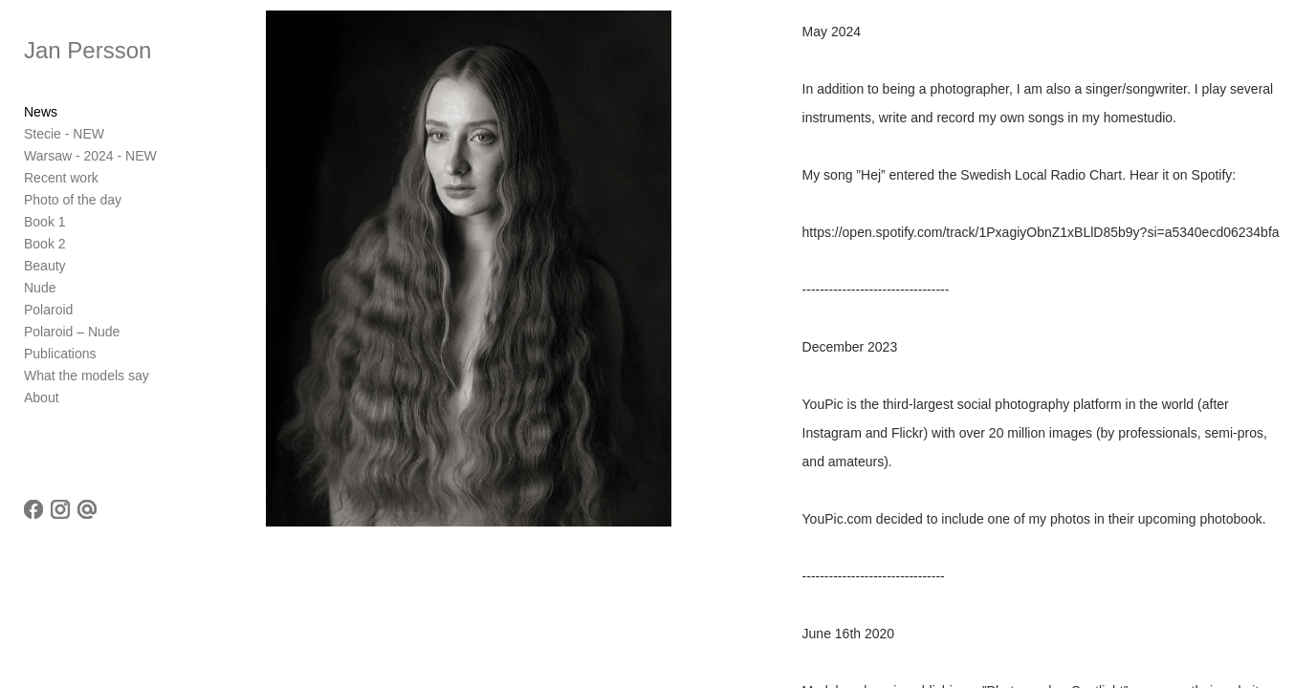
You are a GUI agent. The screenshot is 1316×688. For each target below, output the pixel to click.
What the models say (86, 375)
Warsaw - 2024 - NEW (90, 155)
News (40, 111)
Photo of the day (72, 199)
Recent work (61, 177)
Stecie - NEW (64, 133)
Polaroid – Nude (72, 331)
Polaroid (48, 309)
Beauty (45, 265)
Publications (60, 353)
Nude (39, 287)
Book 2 (45, 243)
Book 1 (45, 221)
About (41, 397)
